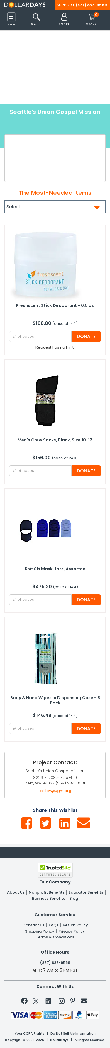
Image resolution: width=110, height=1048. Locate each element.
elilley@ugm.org (55, 790)
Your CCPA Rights (29, 1033)
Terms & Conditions (55, 937)
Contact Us (33, 925)
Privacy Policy (71, 931)
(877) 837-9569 (91, 5)
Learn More (60, 1035)
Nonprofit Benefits (47, 892)
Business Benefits (48, 898)
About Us (16, 892)
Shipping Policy (39, 931)
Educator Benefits (86, 892)
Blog (73, 898)
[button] (64, 19)
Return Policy (75, 925)
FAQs (54, 925)
